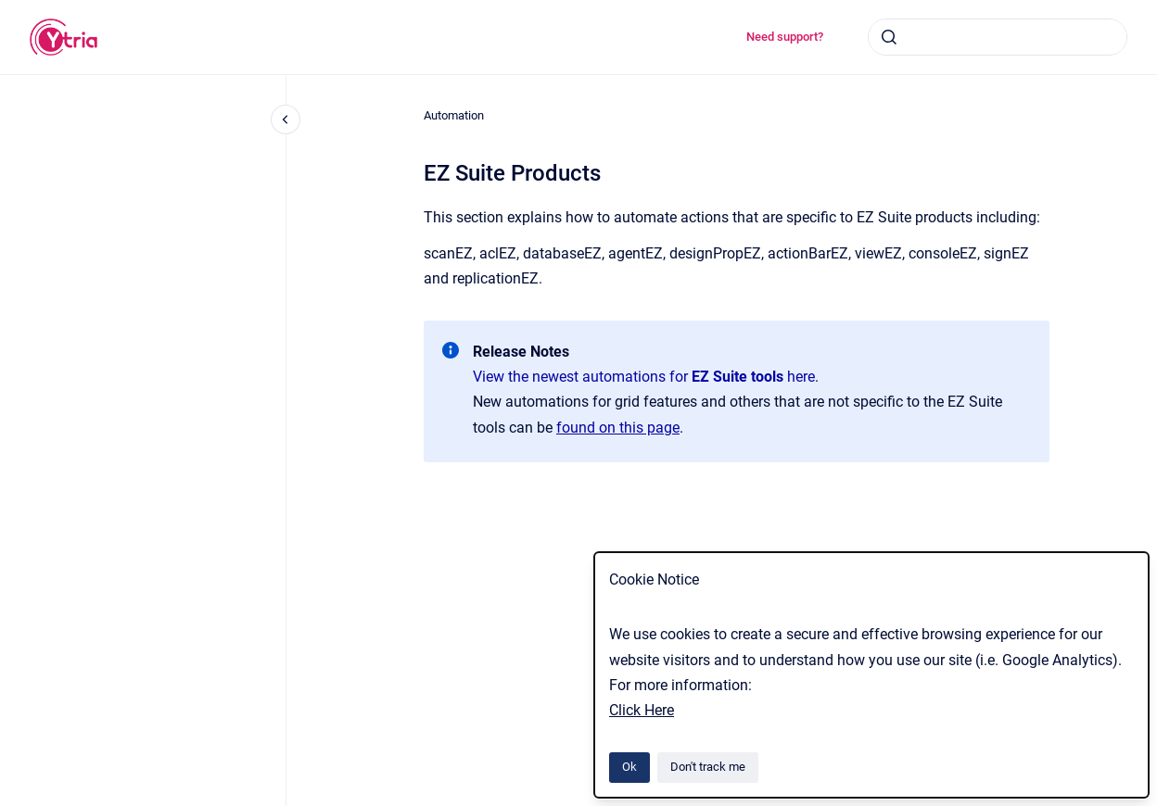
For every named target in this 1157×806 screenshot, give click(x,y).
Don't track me (707, 767)
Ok (629, 767)
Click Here (641, 710)
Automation (454, 115)
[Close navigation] (285, 119)
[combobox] (997, 37)
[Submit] (889, 37)
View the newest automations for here (644, 376)
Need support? (784, 37)
